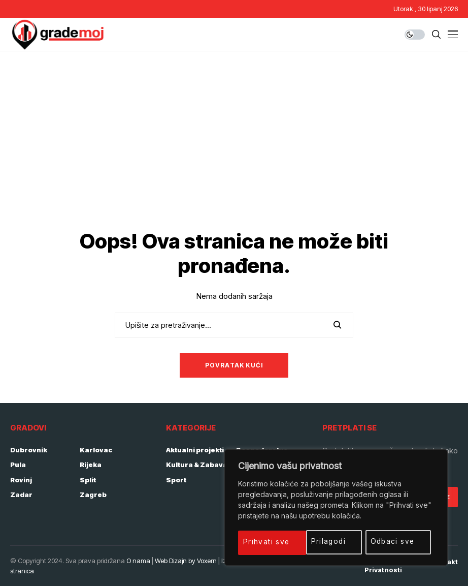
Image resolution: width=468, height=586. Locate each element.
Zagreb (93, 494)
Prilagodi (261, 541)
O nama (138, 561)
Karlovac (96, 450)
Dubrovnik (28, 450)
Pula (18, 464)
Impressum (334, 562)
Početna (291, 562)
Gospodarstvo (262, 450)
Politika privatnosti (383, 566)
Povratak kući (234, 365)
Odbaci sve (325, 541)
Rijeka (91, 464)
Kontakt (444, 562)
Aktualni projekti (195, 450)
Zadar (21, 494)
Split (88, 480)
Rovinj (21, 480)
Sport (176, 480)
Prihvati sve (395, 541)
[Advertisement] (234, 127)
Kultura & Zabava (196, 464)
